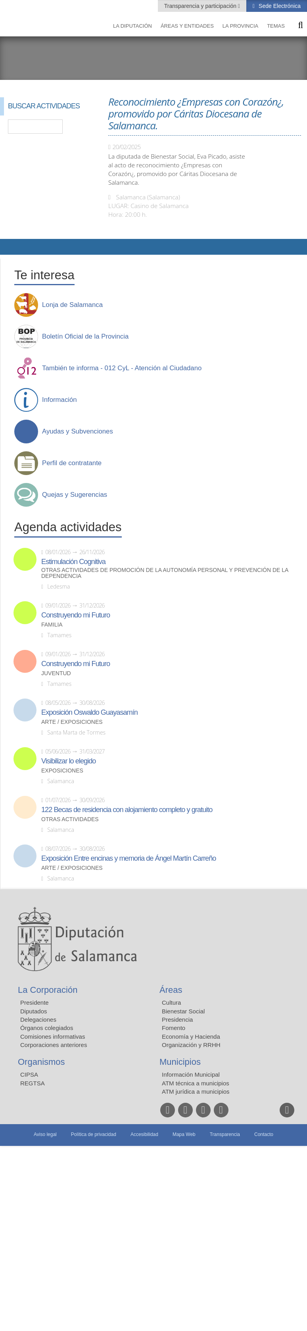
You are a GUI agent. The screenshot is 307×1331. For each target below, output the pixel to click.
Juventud (56, 673)
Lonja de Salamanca (72, 305)
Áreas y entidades (187, 26)
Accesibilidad (144, 1134)
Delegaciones (38, 1019)
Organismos (41, 1062)
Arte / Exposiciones (72, 722)
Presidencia (177, 1019)
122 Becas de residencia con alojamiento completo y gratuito (126, 810)
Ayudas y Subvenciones (77, 431)
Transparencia (225, 1134)
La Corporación (47, 990)
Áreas (170, 990)
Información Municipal (191, 1074)
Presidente (34, 1002)
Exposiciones (62, 771)
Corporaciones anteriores (53, 1044)
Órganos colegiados (46, 1027)
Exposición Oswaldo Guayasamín (89, 712)
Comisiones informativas (52, 1036)
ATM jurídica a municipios (196, 1091)
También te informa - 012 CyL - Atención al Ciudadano (121, 368)
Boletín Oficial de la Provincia (85, 336)
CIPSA (29, 1074)
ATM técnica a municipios (195, 1083)
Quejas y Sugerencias (74, 494)
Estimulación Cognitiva (73, 562)
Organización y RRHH (191, 1044)
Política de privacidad (93, 1134)
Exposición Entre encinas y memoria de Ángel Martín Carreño (128, 858)
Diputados (33, 1011)
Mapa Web (184, 1134)
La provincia (240, 26)
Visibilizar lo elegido (68, 761)
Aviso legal (45, 1134)
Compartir (10, 247)
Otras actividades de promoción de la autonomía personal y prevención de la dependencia (164, 573)
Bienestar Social (183, 1011)
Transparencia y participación (201, 6)
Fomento (173, 1027)
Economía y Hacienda (191, 1036)
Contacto (263, 1134)
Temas (276, 26)
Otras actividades (70, 819)
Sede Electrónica (279, 6)
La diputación (132, 26)
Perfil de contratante (72, 463)
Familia (52, 625)
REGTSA (32, 1083)
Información (59, 399)
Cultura (171, 1002)
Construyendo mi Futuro (75, 615)
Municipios (180, 1062)
